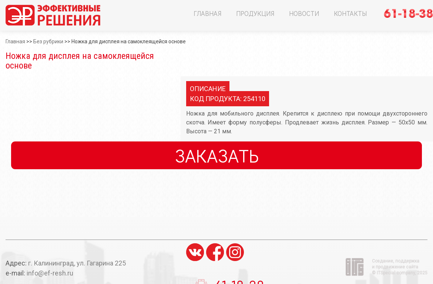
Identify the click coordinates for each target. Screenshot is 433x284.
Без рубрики (48, 41)
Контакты (350, 13)
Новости (304, 13)
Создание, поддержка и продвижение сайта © (399, 266)
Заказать (217, 155)
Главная (207, 13)
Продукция (255, 13)
